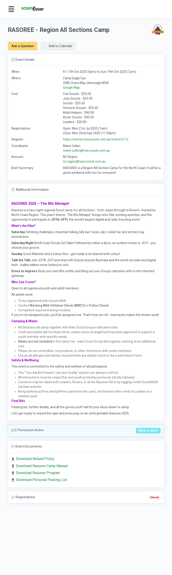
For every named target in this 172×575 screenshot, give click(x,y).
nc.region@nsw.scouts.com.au (84, 161)
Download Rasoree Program (38, 473)
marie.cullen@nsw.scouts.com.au (86, 150)
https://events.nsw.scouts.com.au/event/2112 (95, 139)
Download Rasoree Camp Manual (42, 466)
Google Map (71, 87)
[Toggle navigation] (11, 9)
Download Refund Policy (35, 459)
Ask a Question (22, 46)
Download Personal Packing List (41, 480)
